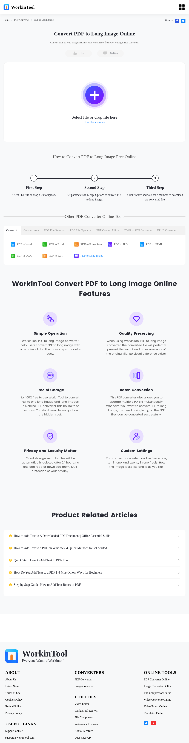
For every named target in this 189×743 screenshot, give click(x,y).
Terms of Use (13, 693)
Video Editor (82, 704)
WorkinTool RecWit (86, 710)
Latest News (12, 686)
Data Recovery (83, 737)
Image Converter (84, 686)
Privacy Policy (13, 713)
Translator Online (154, 713)
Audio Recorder (84, 731)
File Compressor (84, 717)
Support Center (13, 731)
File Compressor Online (157, 693)
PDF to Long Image (44, 19)
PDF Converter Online (157, 679)
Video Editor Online (155, 706)
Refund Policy (13, 706)
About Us (10, 679)
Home (7, 20)
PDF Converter (21, 20)
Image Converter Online (157, 686)
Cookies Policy (13, 699)
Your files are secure (94, 122)
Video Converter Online (157, 699)
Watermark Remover (86, 724)
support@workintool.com (20, 737)
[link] (7, 20)
